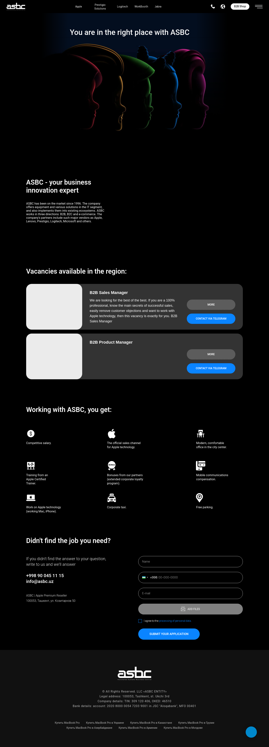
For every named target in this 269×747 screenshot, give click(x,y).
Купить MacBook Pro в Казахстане (151, 722)
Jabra (158, 6)
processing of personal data (175, 620)
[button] (258, 6)
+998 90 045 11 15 (45, 575)
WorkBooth (141, 6)
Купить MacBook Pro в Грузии (196, 722)
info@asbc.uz (40, 581)
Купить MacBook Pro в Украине (105, 722)
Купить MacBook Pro (67, 722)
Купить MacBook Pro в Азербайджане (89, 727)
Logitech (122, 6)
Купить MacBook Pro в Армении (138, 727)
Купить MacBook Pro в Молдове (183, 727)
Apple (78, 6)
